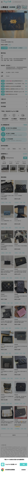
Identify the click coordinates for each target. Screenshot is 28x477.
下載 (23, 464)
